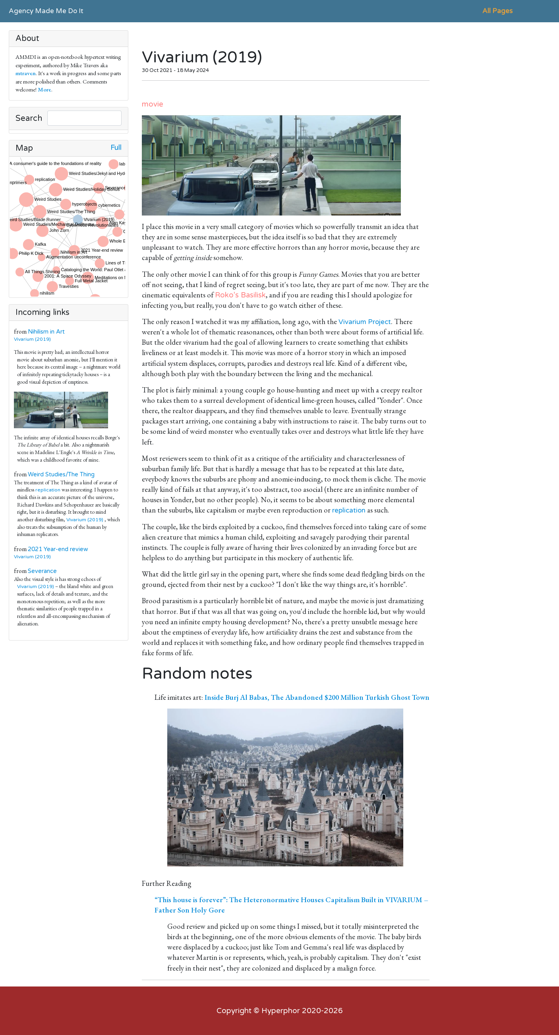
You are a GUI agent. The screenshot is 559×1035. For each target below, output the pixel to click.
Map (24, 148)
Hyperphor (280, 1010)
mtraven (25, 73)
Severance (42, 571)
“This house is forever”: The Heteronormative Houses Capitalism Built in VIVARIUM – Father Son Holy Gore (291, 905)
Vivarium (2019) (34, 339)
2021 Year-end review (58, 549)
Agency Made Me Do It (46, 11)
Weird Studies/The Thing (61, 474)
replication (47, 490)
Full (116, 148)
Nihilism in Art (46, 331)
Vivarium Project (364, 322)
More (44, 89)
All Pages (497, 11)
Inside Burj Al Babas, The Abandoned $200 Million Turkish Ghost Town (317, 697)
